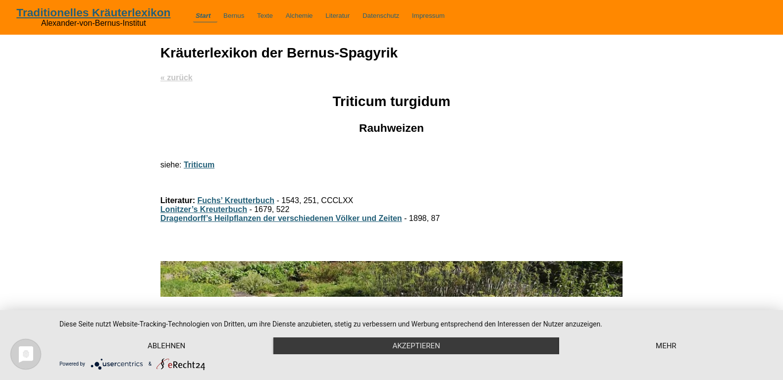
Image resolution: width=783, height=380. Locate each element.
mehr (666, 345)
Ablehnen (166, 345)
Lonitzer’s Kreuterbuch (203, 209)
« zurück (176, 77)
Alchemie (299, 15)
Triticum (199, 165)
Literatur (337, 15)
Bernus (233, 15)
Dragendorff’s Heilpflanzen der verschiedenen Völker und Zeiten (281, 218)
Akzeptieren (416, 345)
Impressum (428, 15)
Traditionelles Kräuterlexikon (93, 12)
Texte (265, 15)
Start (203, 15)
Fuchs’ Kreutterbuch (236, 200)
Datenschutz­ (381, 15)
